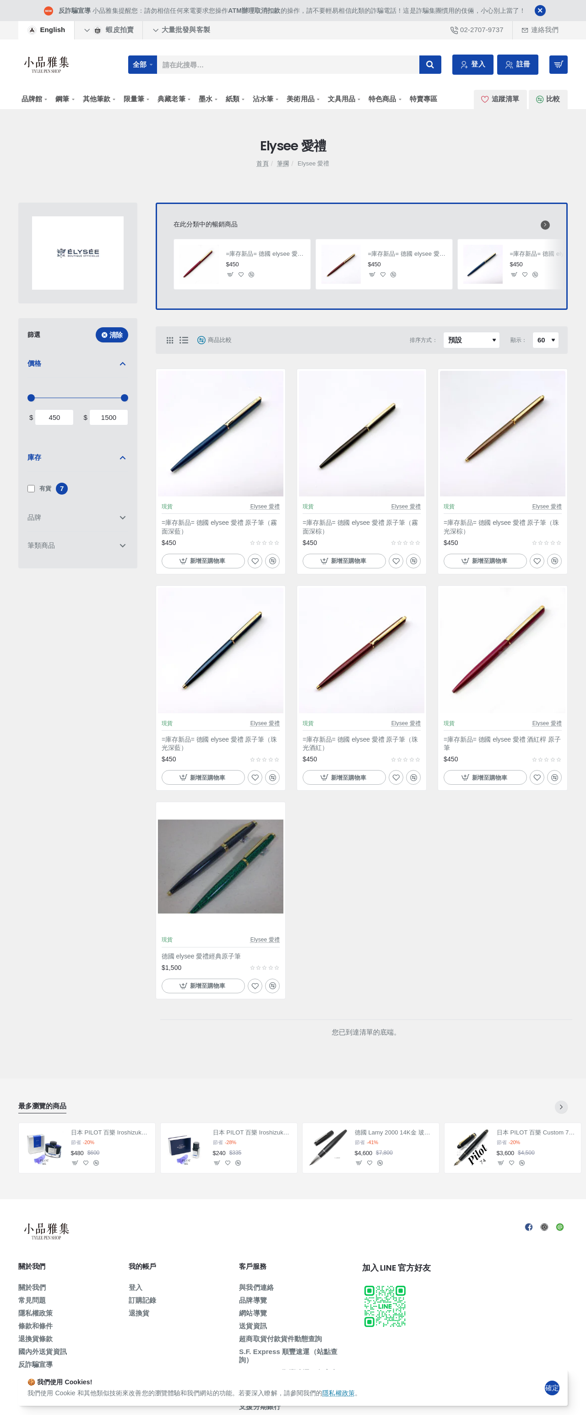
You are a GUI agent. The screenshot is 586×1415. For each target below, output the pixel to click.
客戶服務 (252, 1267)
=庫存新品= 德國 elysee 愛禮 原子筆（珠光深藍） (219, 743)
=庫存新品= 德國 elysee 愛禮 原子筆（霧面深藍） (219, 526)
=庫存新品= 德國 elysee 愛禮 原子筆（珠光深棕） (501, 526)
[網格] (170, 340)
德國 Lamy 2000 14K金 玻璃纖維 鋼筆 (394, 1132)
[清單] (183, 340)
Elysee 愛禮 (265, 506)
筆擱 (283, 163)
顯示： (518, 340)
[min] (54, 417)
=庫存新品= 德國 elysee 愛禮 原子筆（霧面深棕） (360, 526)
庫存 (34, 457)
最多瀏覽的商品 (42, 1106)
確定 (552, 1388)
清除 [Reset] (116, 335)
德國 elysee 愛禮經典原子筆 (201, 956)
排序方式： (424, 340)
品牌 (34, 517)
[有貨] (31, 488)
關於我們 (31, 1267)
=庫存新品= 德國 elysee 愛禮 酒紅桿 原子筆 (265, 253)
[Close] (540, 10)
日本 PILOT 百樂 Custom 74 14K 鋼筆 (536, 1132)
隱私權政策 (338, 1393)
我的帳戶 (142, 1267)
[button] (230, 274)
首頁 (262, 163)
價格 (34, 363)
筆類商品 (41, 545)
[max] (108, 417)
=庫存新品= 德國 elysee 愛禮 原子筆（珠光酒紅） (407, 253)
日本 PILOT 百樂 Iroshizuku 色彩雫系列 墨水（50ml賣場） (110, 1132)
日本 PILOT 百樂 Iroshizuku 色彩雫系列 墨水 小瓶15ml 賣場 (252, 1132)
